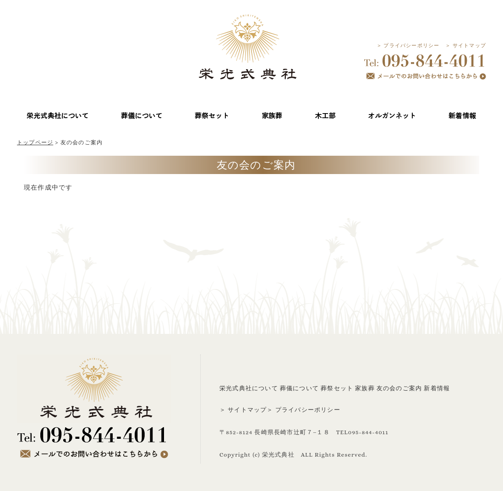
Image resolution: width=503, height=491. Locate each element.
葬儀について (299, 388)
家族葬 (365, 388)
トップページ (35, 142)
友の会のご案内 (399, 388)
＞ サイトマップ (465, 46)
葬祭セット (337, 388)
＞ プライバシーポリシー (408, 46)
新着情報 (437, 388)
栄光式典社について (248, 388)
